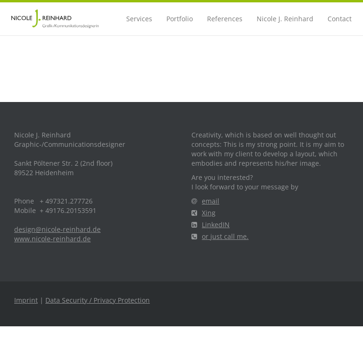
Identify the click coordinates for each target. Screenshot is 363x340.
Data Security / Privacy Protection (97, 300)
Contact (340, 18)
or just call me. (220, 236)
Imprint (26, 300)
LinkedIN (210, 224)
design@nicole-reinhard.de (57, 229)
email (205, 200)
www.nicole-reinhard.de (52, 238)
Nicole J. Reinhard (285, 18)
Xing (203, 212)
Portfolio (179, 18)
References (224, 18)
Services (139, 18)
